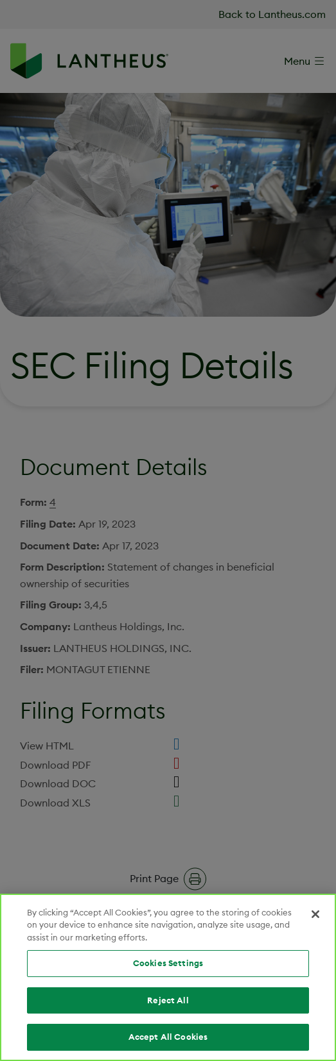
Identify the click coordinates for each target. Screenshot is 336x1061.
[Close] (315, 914)
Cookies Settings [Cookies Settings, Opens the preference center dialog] (168, 963)
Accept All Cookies (168, 1037)
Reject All (167, 1000)
